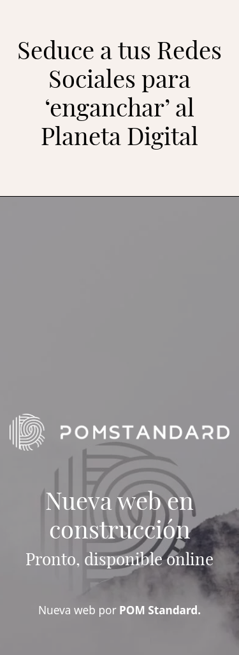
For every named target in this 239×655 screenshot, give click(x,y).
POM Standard (158, 610)
